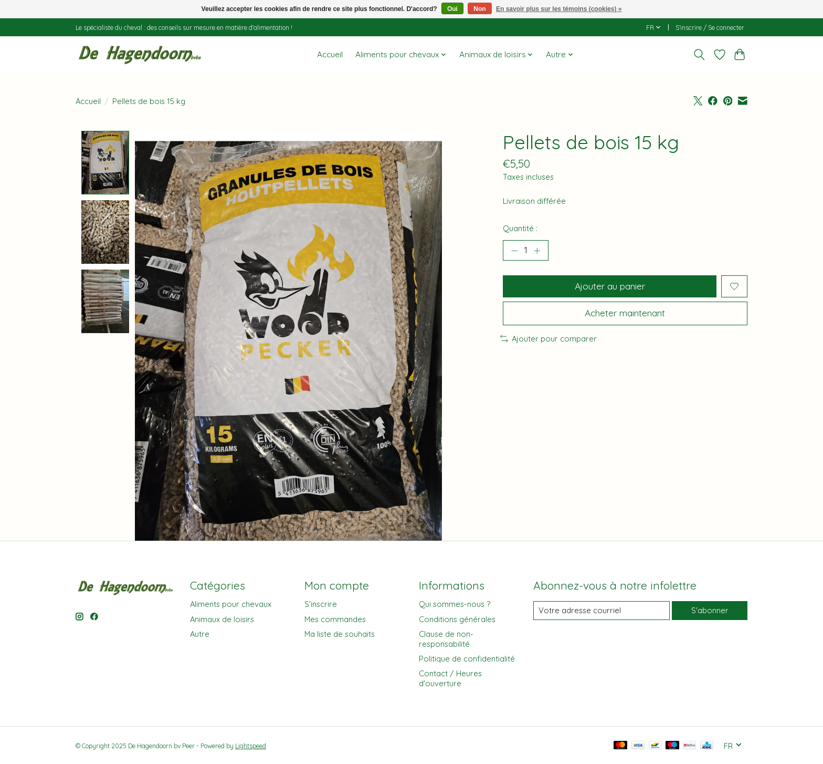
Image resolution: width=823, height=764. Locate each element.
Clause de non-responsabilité (446, 639)
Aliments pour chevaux (230, 605)
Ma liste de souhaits (339, 634)
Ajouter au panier (610, 286)
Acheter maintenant (625, 314)
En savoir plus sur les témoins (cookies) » (558, 9)
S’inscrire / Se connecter (710, 28)
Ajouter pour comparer (548, 340)
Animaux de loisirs (222, 619)
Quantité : (520, 228)
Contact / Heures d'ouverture (450, 679)
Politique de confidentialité (467, 659)
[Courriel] (601, 610)
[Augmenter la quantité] (537, 250)
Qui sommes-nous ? (454, 605)
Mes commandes (335, 619)
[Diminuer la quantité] (514, 250)
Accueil (330, 54)
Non (479, 9)
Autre (199, 634)
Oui (452, 9)
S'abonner (709, 610)
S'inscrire (320, 605)
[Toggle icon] (699, 54)
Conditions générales (457, 619)
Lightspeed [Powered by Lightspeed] (250, 746)
